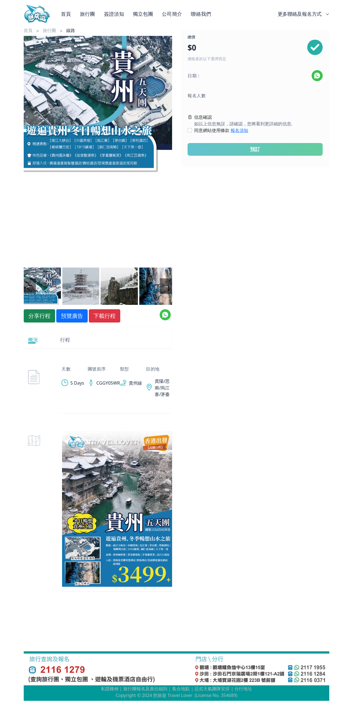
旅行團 (87, 13)
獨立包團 (143, 13)
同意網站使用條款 (221, 130)
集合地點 (181, 689)
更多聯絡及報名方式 (302, 13)
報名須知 (239, 130)
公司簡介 (172, 13)
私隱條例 (110, 689)
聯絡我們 (201, 13)
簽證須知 (114, 13)
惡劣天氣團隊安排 (212, 689)
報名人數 (197, 95)
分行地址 (243, 689)
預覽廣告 (72, 315)
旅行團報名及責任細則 (145, 689)
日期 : (193, 76)
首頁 (66, 13)
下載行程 (104, 315)
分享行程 (39, 315)
